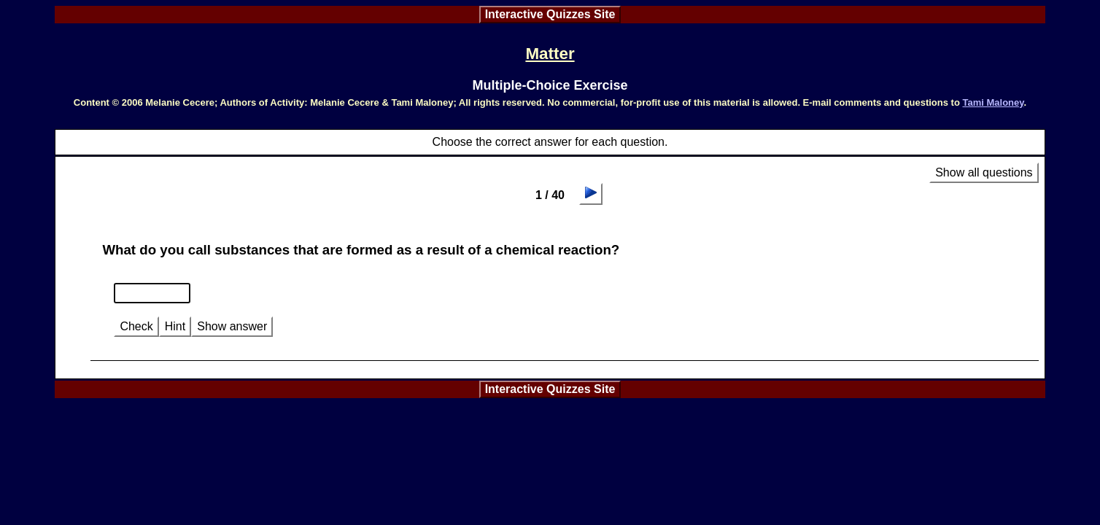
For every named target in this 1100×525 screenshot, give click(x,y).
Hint (175, 326)
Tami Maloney (992, 102)
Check (136, 326)
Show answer (232, 326)
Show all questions (983, 172)
